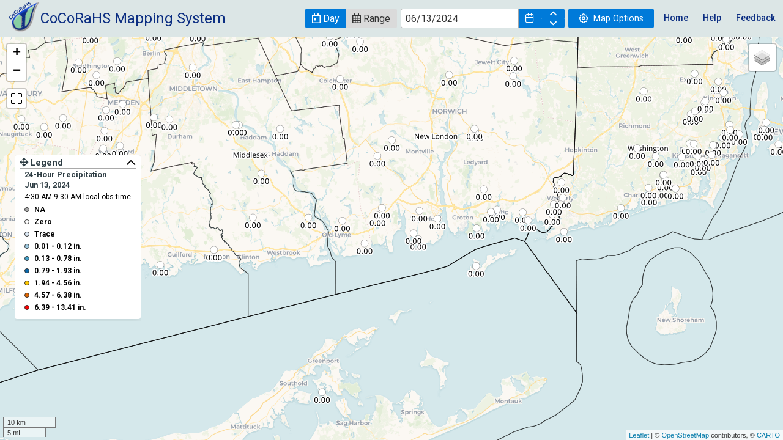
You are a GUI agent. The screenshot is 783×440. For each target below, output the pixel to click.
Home (676, 18)
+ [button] (17, 53)
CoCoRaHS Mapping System (133, 18)
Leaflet (639, 435)
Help (712, 18)
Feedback (756, 18)
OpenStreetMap (685, 435)
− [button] (17, 71)
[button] (325, 18)
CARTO (768, 435)
